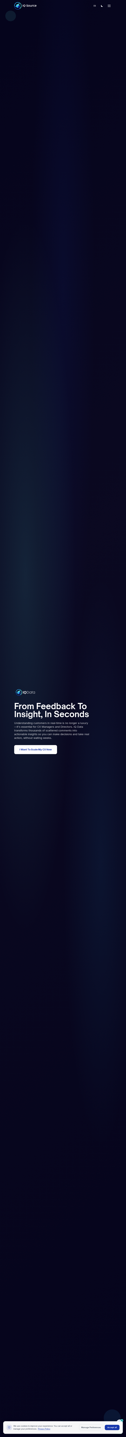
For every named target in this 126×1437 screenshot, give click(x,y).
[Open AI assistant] (119, 1423)
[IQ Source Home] (38, 6)
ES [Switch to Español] (95, 6)
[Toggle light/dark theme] (102, 5)
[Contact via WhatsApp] (119, 1430)
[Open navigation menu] (109, 5)
